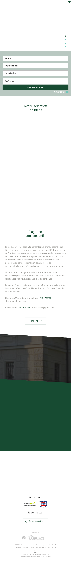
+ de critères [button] (61, 92)
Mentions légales (29, 547)
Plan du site (18, 547)
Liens (49, 547)
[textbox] (35, 66)
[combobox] (35, 58)
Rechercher (35, 87)
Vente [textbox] (8, 58)
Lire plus (35, 321)
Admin (54, 547)
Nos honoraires (41, 547)
